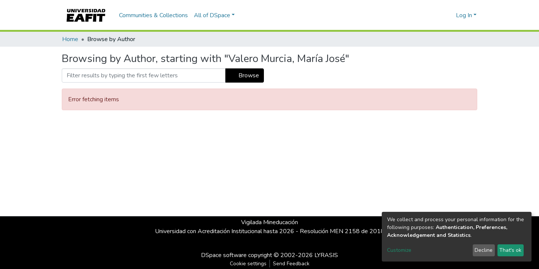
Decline (484, 250)
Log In (464, 15)
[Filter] (144, 75)
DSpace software (224, 255)
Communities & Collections (153, 15)
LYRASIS (326, 255)
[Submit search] (438, 15)
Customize (399, 250)
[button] (449, 15)
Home (70, 39)
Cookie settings (248, 263)
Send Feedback (291, 263)
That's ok (510, 250)
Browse (244, 75)
